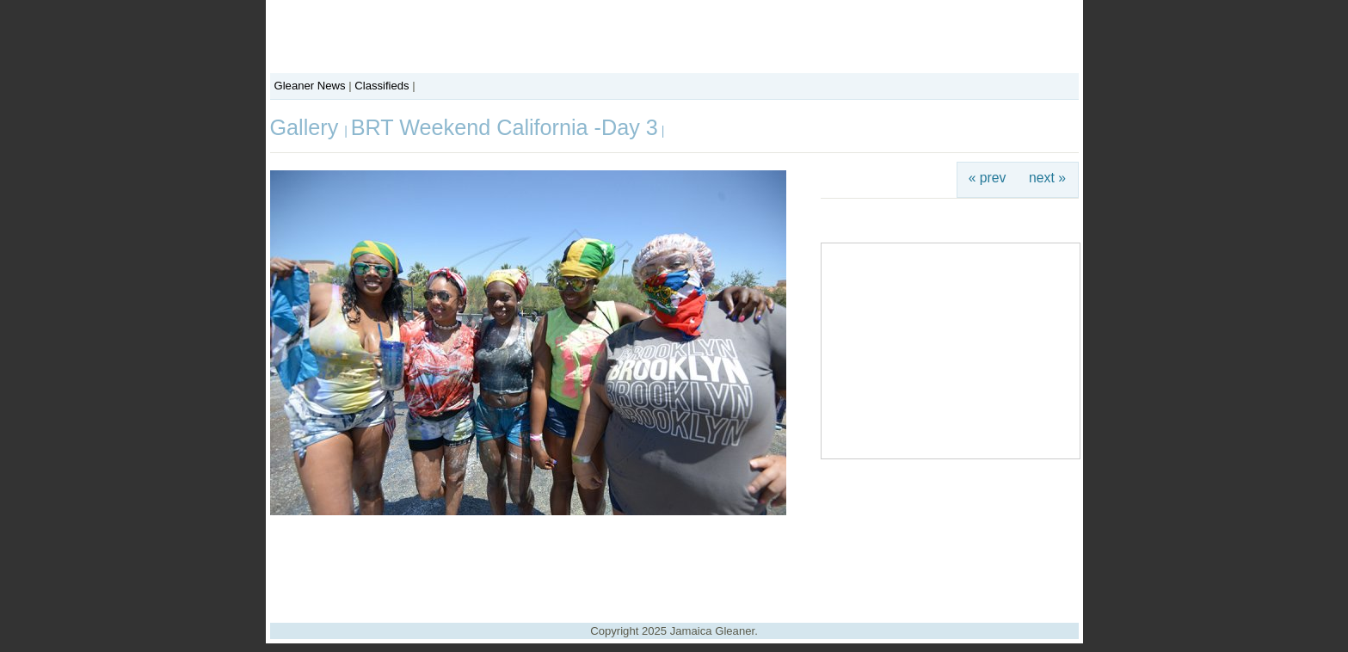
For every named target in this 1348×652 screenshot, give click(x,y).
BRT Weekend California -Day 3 (504, 127)
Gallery (307, 127)
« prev (987, 177)
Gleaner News (310, 85)
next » (1047, 177)
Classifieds (381, 85)
